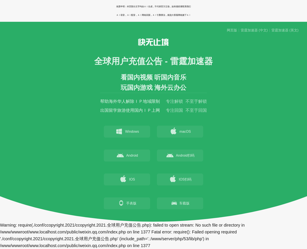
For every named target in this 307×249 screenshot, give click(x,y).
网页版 (232, 30)
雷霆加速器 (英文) (284, 30)
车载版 (180, 203)
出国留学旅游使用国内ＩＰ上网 (130, 111)
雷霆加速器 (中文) (254, 30)
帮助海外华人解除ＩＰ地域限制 (130, 102)
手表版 (127, 203)
